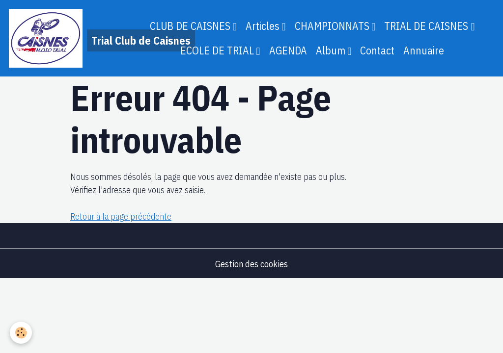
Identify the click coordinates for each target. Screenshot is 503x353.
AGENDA (288, 50)
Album (332, 50)
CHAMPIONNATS (333, 26)
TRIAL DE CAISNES (427, 26)
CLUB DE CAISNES (191, 26)
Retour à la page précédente (120, 216)
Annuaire (423, 50)
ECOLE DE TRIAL (218, 50)
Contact (377, 50)
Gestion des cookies (251, 264)
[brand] (65, 38)
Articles (264, 26)
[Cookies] (21, 333)
